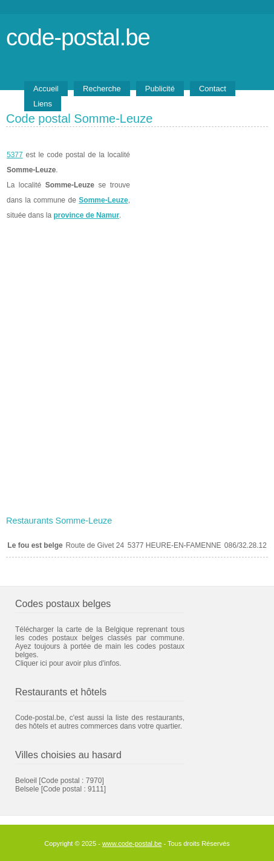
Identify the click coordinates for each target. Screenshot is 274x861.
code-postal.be (78, 37)
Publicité (160, 88)
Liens (42, 103)
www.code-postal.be (131, 843)
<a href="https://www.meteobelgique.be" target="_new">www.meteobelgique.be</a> (199, 185)
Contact (212, 88)
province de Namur (86, 215)
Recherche (102, 88)
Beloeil (26, 780)
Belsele (27, 789)
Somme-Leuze (103, 200)
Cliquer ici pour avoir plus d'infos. (68, 663)
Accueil (46, 88)
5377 (15, 155)
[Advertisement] (137, 368)
